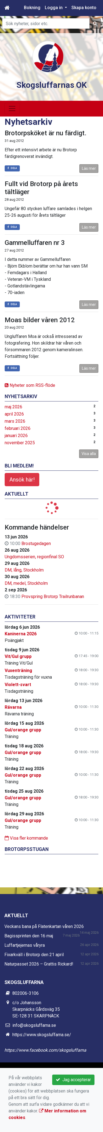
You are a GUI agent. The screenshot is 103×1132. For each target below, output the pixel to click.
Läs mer (89, 168)
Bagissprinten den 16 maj (28, 935)
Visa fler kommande (26, 838)
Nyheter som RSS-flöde (30, 385)
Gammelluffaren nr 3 (35, 243)
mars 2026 (15, 421)
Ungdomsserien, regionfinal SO (34, 556)
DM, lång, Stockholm (24, 570)
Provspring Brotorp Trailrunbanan (52, 596)
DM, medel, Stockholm (26, 583)
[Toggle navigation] (12, 108)
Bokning (32, 7)
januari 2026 (16, 435)
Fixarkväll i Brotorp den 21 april (34, 954)
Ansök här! (22, 479)
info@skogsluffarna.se (34, 1025)
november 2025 (20, 442)
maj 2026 (13, 406)
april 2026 (14, 414)
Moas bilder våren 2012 (40, 320)
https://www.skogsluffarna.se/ (41, 1034)
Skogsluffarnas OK (51, 85)
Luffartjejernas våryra (24, 945)
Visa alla (89, 453)
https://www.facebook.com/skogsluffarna (45, 1050)
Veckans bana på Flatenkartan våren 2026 (44, 926)
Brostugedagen (36, 543)
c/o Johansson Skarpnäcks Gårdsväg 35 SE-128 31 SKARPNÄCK (36, 1009)
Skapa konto (83, 7)
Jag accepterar (73, 1079)
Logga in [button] (54, 7)
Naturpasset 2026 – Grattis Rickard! (38, 964)
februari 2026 (17, 428)
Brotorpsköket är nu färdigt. (46, 133)
